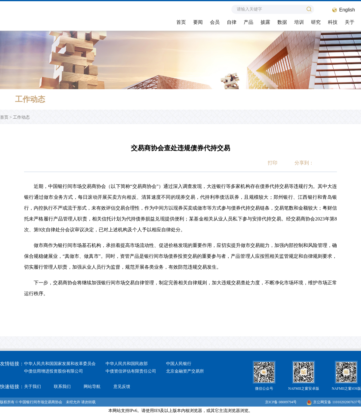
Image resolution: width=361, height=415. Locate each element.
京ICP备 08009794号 (281, 402)
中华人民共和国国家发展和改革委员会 (60, 363)
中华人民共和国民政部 (127, 363)
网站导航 (92, 386)
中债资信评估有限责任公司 (131, 371)
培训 (299, 22)
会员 (215, 22)
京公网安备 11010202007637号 (334, 402)
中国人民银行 (178, 363)
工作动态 (21, 117)
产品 (248, 22)
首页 (181, 22)
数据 (282, 22)
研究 (316, 22)
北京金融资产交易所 (185, 371)
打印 (272, 162)
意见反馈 (121, 386)
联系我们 (62, 386)
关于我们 (32, 386)
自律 (231, 22)
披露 (265, 22)
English (347, 9)
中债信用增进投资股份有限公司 (53, 371)
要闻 (198, 22)
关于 (349, 22)
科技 (333, 22)
